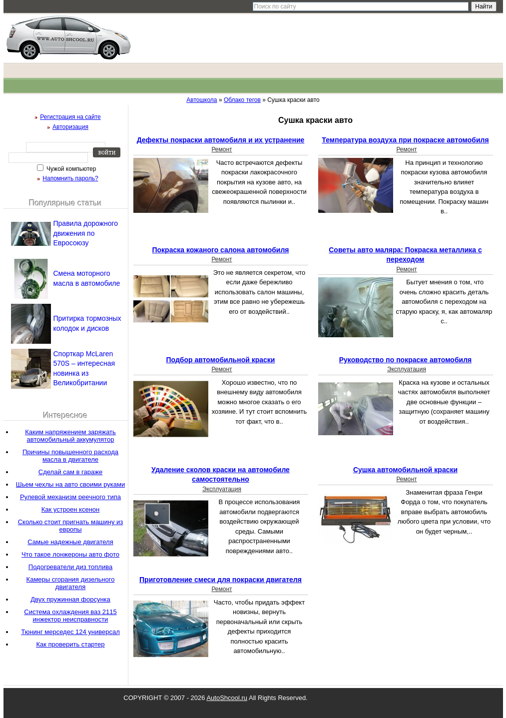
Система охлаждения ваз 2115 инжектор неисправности (70, 615)
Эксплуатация (406, 369)
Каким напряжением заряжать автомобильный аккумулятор (70, 435)
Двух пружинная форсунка (70, 599)
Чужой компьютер (70, 168)
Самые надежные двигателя (70, 542)
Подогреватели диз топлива (70, 567)
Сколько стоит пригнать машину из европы (70, 525)
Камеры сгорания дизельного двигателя (70, 583)
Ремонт (221, 149)
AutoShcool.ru (226, 698)
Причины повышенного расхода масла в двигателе (70, 455)
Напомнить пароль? (70, 178)
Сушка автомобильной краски (405, 470)
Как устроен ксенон (70, 509)
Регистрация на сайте (70, 116)
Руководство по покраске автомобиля (405, 360)
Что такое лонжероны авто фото (70, 554)
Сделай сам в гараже (70, 472)
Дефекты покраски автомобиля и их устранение (221, 140)
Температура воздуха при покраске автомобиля (405, 140)
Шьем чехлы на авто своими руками (70, 484)
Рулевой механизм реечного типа (70, 497)
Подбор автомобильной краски (220, 360)
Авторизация (70, 126)
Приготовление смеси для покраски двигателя (220, 580)
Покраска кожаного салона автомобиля (220, 250)
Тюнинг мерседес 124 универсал (70, 632)
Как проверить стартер (70, 644)
